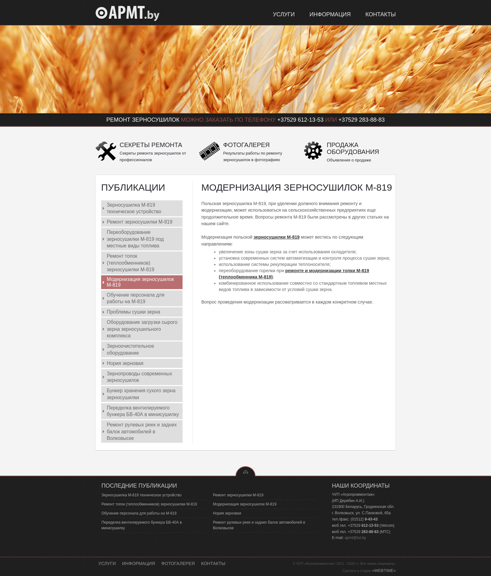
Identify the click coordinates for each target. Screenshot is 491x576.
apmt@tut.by (355, 538)
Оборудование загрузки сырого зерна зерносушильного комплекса (142, 329)
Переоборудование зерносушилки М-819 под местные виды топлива (135, 239)
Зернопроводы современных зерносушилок (139, 377)
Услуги (107, 563)
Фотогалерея (178, 563)
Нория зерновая (125, 363)
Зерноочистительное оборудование (130, 349)
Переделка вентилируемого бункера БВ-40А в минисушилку (143, 411)
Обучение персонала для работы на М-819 (135, 298)
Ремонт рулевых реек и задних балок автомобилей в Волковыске (142, 431)
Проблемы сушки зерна (133, 311)
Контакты (213, 563)
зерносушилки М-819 (277, 237)
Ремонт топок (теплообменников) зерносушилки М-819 (130, 262)
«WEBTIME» (384, 570)
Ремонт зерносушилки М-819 (139, 222)
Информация (138, 563)
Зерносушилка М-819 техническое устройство (134, 208)
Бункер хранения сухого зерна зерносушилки (141, 394)
